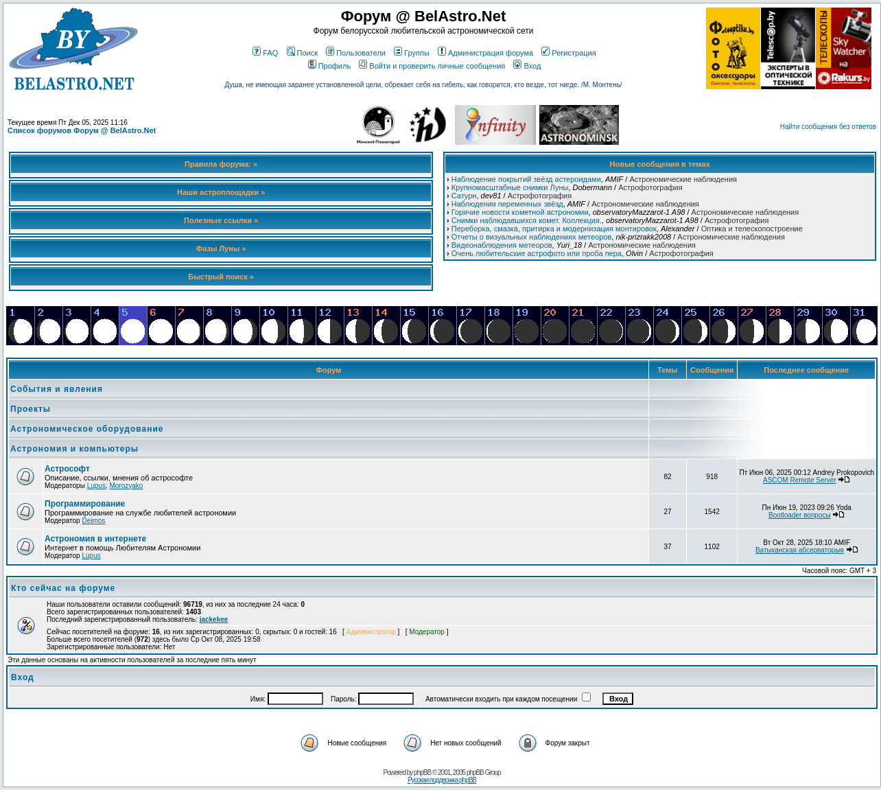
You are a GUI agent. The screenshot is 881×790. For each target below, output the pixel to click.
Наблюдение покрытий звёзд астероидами (526, 179)
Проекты (30, 409)
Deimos (93, 520)
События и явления (56, 389)
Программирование (85, 504)
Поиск (302, 53)
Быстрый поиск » (221, 276)
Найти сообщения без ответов (828, 126)
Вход (527, 66)
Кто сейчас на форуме (63, 588)
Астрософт (67, 469)
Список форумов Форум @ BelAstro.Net (82, 130)
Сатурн (464, 195)
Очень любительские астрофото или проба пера (536, 253)
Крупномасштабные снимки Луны (510, 187)
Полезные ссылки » (221, 220)
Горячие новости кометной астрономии (520, 212)
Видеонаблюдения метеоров (501, 245)
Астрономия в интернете (95, 539)
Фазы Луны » (221, 248)
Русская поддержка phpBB (442, 780)
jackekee (214, 619)
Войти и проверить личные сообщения (432, 66)
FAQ (265, 53)
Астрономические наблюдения (683, 179)
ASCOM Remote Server (799, 480)
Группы (412, 53)
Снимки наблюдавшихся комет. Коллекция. (526, 220)
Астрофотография (650, 187)
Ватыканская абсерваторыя (799, 550)
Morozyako (126, 485)
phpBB (422, 772)
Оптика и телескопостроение (752, 228)
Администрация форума (485, 53)
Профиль (329, 66)
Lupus (96, 485)
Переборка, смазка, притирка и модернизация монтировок (554, 228)
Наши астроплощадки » (221, 192)
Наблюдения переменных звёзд (507, 204)
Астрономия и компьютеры (74, 449)
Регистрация (568, 53)
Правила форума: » (221, 164)
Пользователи (356, 53)
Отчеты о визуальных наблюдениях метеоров (531, 237)
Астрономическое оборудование (87, 429)
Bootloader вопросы (799, 515)
